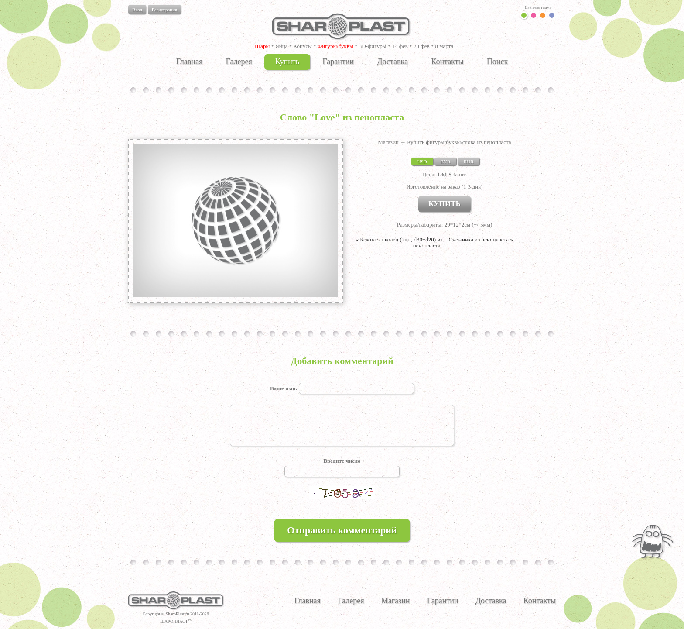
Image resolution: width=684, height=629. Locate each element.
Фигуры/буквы (335, 46)
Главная (189, 61)
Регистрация (164, 9)
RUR (469, 161)
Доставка (392, 61)
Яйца (281, 46)
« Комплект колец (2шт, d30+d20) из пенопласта (399, 242)
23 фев (422, 46)
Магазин (388, 142)
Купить (287, 61)
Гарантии (338, 61)
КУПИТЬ (444, 203)
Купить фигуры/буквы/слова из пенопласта (459, 142)
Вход (137, 9)
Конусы (302, 46)
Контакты (447, 61)
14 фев (400, 46)
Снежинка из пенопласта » (481, 239)
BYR (446, 161)
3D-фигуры (372, 46)
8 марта (444, 46)
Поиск (497, 61)
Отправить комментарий (342, 530)
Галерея (239, 61)
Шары (262, 46)
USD (422, 161)
